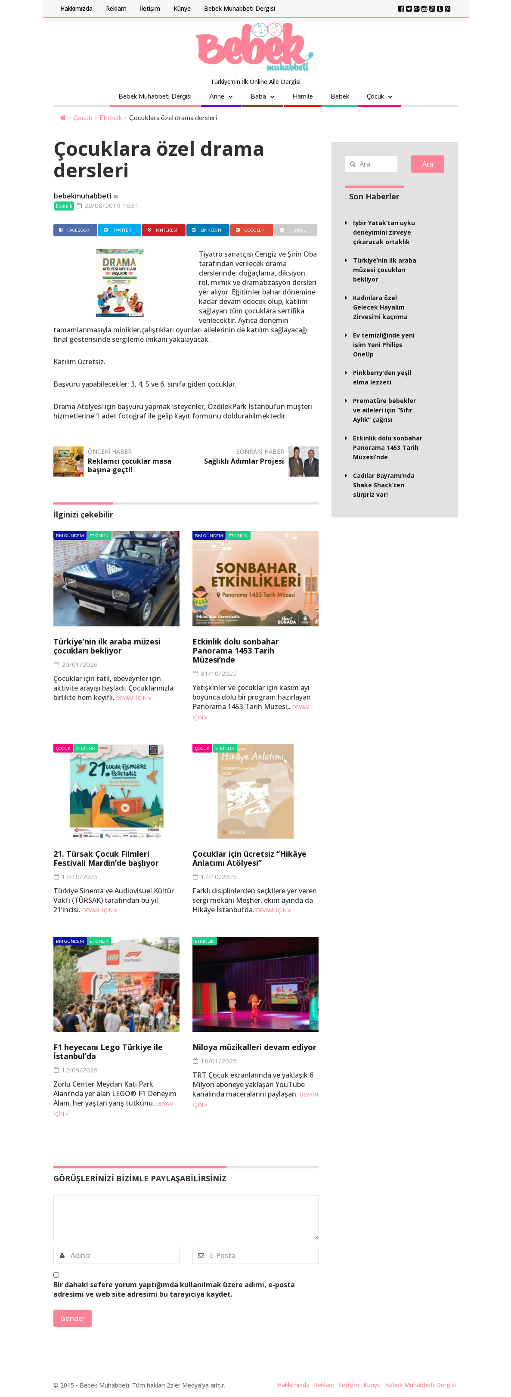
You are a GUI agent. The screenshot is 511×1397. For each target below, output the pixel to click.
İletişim (150, 8)
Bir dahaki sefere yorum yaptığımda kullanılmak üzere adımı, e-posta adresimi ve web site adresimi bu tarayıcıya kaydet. (174, 1289)
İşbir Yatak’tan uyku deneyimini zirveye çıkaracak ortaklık (384, 232)
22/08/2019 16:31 (108, 205)
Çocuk (375, 96)
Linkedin (205, 229)
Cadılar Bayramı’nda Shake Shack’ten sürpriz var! (384, 485)
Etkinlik (110, 117)
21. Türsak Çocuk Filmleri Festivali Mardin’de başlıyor (106, 858)
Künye (182, 8)
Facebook (73, 229)
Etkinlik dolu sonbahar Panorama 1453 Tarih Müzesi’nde (235, 650)
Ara (427, 164)
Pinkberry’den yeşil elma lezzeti (382, 377)
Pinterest (162, 229)
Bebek (340, 96)
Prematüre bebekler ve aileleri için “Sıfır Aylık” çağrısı (384, 410)
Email (292, 229)
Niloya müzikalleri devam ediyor (254, 1047)
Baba (258, 96)
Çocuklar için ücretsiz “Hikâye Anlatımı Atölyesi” (249, 858)
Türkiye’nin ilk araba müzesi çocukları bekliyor (107, 646)
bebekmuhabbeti (82, 196)
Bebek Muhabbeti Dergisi (239, 8)
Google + (249, 229)
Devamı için (133, 698)
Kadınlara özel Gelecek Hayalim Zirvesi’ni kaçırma (380, 307)
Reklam (116, 8)
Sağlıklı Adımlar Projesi (244, 461)
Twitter (117, 229)
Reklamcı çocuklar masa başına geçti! (129, 465)
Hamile (302, 96)
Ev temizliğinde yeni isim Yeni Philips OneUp (384, 344)
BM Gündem (70, 535)
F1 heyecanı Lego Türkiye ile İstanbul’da (108, 1051)
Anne (216, 96)
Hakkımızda (76, 8)
